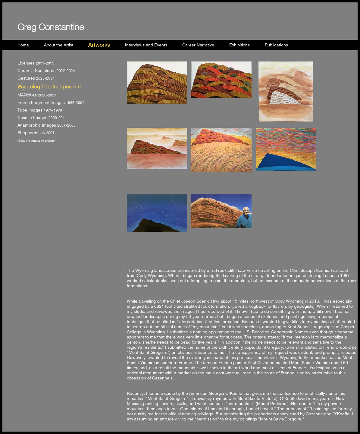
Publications (276, 44)
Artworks (99, 44)
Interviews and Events (146, 44)
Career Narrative (198, 44)
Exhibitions (239, 44)
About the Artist (58, 44)
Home (23, 44)
